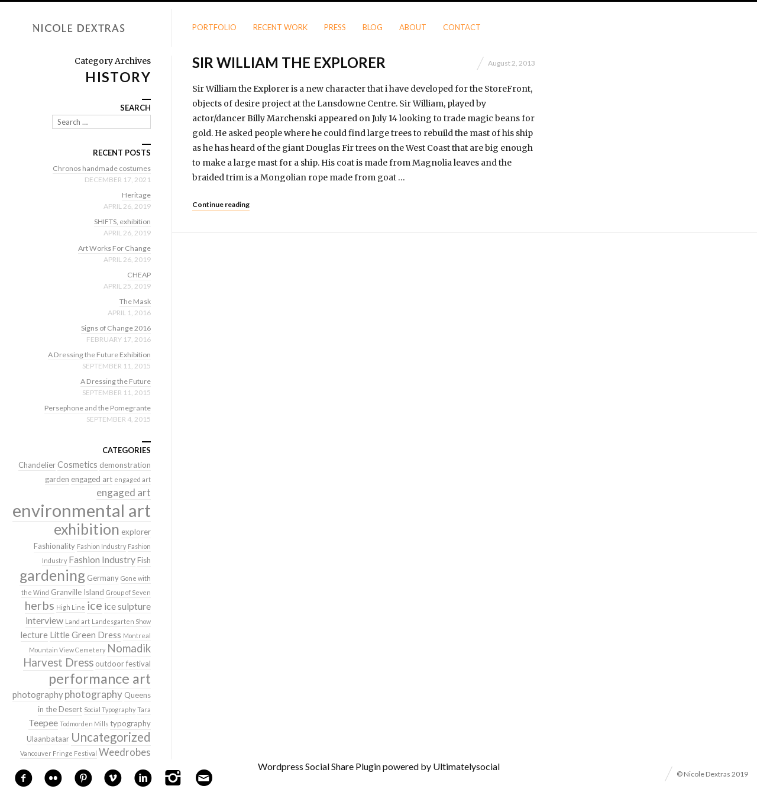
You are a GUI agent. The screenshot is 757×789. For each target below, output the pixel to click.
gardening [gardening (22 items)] (52, 575)
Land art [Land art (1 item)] (77, 621)
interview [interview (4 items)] (44, 620)
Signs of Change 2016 (113, 327)
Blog (373, 27)
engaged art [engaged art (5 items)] (123, 492)
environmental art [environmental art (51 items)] (81, 510)
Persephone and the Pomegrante (94, 407)
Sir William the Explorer (289, 62)
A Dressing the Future (113, 381)
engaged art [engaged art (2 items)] (91, 479)
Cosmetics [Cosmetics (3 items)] (77, 465)
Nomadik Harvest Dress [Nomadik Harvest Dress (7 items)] (87, 655)
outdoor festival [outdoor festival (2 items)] (123, 663)
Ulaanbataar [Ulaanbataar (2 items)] (48, 738)
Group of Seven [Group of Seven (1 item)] (128, 592)
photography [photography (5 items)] (93, 694)
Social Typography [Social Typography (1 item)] (109, 709)
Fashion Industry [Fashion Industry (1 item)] (101, 546)
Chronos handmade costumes (99, 168)
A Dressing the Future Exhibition (95, 354)
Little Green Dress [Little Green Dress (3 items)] (85, 635)
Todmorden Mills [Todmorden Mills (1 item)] (84, 723)
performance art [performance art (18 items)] (99, 678)
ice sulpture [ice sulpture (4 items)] (127, 606)
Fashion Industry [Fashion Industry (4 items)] (102, 559)
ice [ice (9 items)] (94, 605)
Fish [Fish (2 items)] (144, 560)
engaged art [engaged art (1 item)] (132, 479)
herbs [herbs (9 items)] (39, 605)
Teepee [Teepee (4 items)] (43, 722)
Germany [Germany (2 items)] (103, 578)
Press (335, 27)
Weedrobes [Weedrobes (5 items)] (125, 752)
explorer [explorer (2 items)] (136, 531)
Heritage (136, 194)
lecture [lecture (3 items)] (34, 635)
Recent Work (280, 27)
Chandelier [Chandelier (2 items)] (37, 465)
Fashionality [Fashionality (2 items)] (54, 546)
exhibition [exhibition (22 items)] (86, 529)
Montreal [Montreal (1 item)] (137, 635)
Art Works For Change (112, 248)
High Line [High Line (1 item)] (70, 607)
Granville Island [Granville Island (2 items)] (77, 592)
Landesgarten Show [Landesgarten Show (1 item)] (121, 621)
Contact (462, 27)
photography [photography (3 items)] (37, 695)
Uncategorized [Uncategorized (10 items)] (111, 737)
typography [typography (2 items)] (130, 723)
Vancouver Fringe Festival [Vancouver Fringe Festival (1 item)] (58, 753)
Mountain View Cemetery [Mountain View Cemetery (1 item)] (67, 650)
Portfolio (214, 27)
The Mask (134, 301)
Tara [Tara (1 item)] (144, 709)
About (412, 27)
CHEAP (138, 274)
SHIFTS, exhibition (119, 221)
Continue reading (221, 204)
